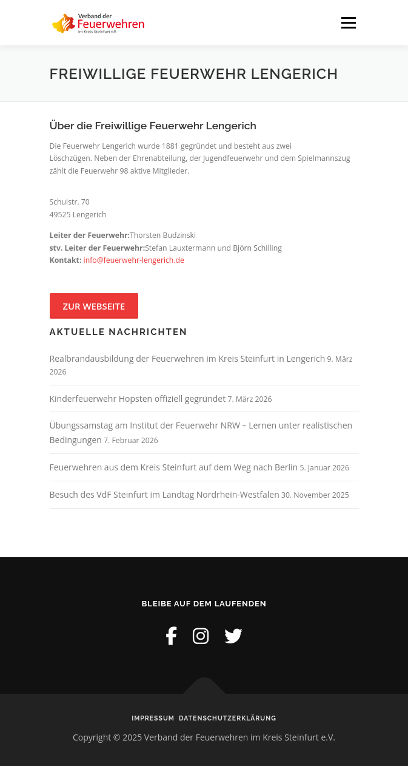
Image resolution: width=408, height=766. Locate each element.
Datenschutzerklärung (227, 718)
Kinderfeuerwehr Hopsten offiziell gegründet (138, 398)
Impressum (153, 718)
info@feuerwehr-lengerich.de (134, 260)
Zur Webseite (94, 306)
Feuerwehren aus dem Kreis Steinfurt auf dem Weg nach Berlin (174, 467)
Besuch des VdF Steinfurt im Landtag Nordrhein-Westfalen (164, 494)
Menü (348, 23)
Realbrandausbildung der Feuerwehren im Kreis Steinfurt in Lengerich (188, 358)
